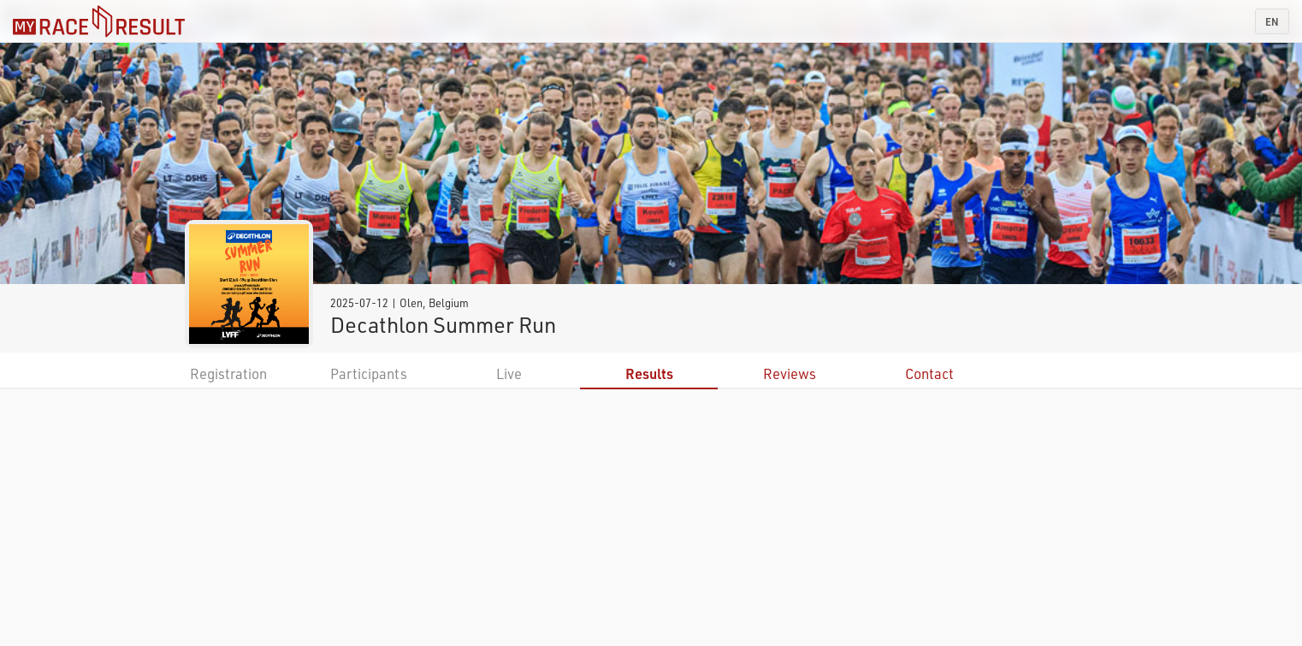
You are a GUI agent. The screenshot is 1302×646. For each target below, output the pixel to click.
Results (649, 373)
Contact (929, 373)
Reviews (789, 373)
